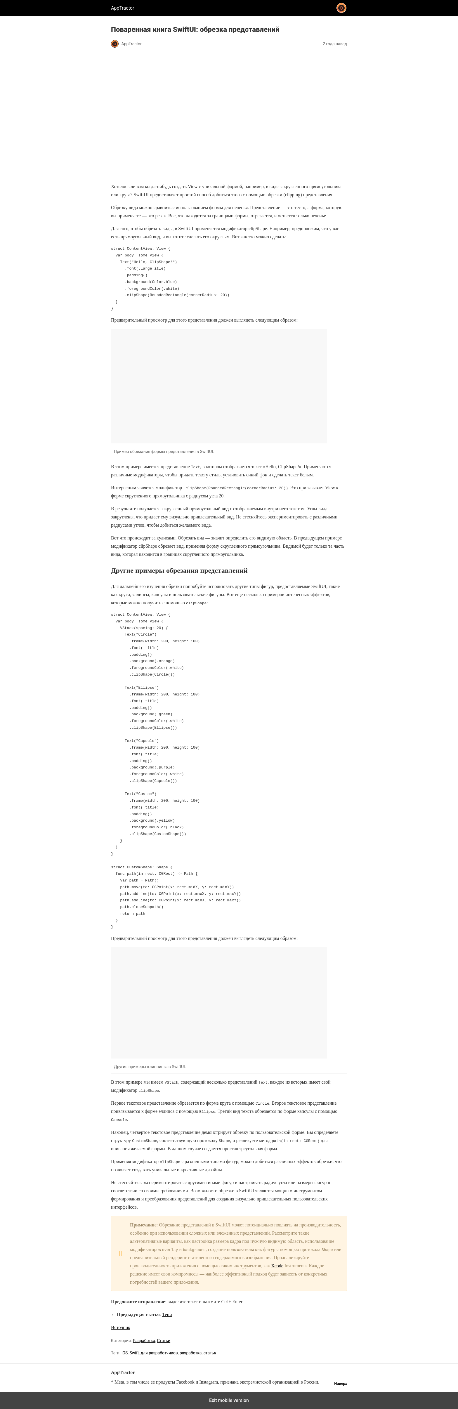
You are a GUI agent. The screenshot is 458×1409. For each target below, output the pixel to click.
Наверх (340, 1383)
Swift (134, 1353)
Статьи (163, 1340)
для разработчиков (159, 1353)
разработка (191, 1353)
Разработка (144, 1340)
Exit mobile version (229, 1400)
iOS (125, 1353)
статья (210, 1353)
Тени (167, 1314)
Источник (120, 1327)
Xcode (277, 1265)
